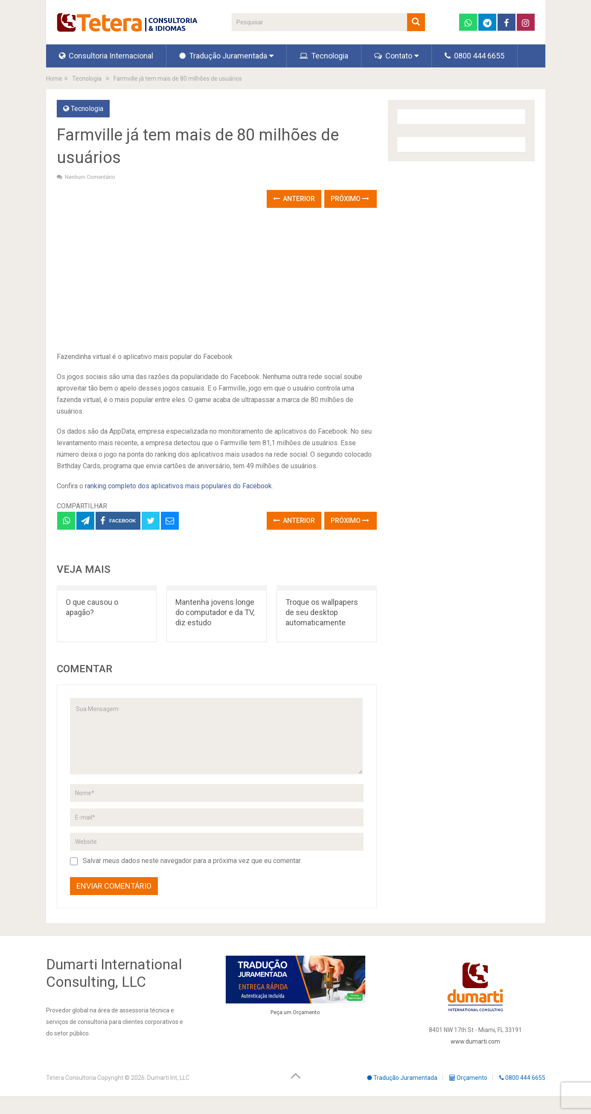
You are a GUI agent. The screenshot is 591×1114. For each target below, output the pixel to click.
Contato (393, 55)
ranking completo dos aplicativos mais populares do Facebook (178, 486)
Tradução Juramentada (223, 55)
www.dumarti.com (475, 1041)
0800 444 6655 (474, 55)
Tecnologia (324, 55)
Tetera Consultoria (71, 1077)
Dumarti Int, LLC (168, 1077)
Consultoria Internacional (106, 55)
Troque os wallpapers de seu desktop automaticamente (321, 612)
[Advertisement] (217, 280)
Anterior (294, 199)
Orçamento (306, 1012)
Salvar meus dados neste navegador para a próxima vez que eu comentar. (192, 861)
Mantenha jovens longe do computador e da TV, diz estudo (214, 612)
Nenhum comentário (90, 177)
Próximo (350, 199)
